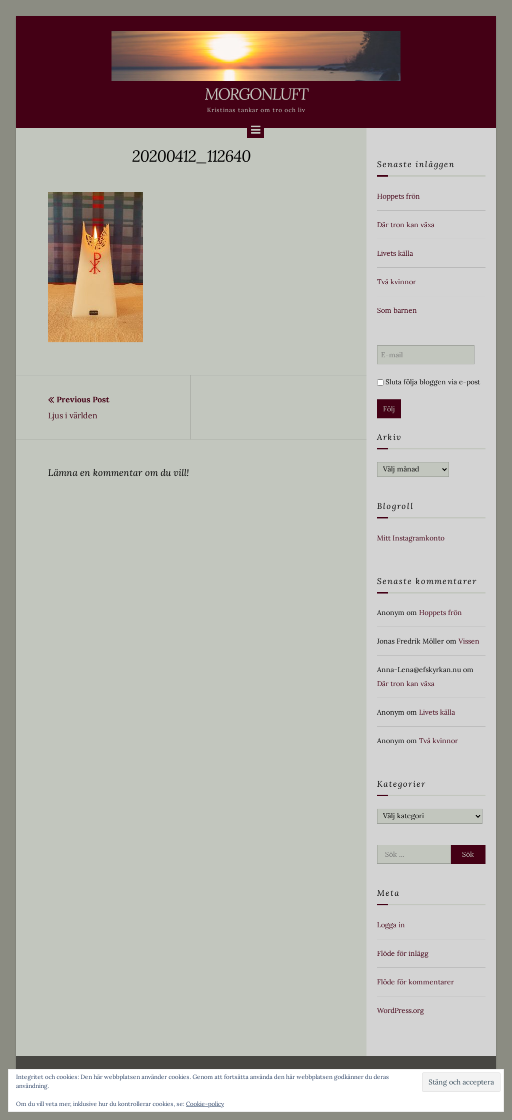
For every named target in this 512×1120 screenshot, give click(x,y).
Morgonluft (256, 94)
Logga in (391, 924)
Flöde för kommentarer (415, 981)
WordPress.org (400, 1010)
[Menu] (255, 129)
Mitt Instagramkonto (410, 537)
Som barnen (397, 310)
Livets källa (395, 253)
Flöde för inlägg (402, 953)
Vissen (469, 641)
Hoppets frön (398, 196)
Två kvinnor (396, 281)
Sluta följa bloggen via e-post (428, 381)
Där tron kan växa (405, 224)
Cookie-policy (205, 1103)
